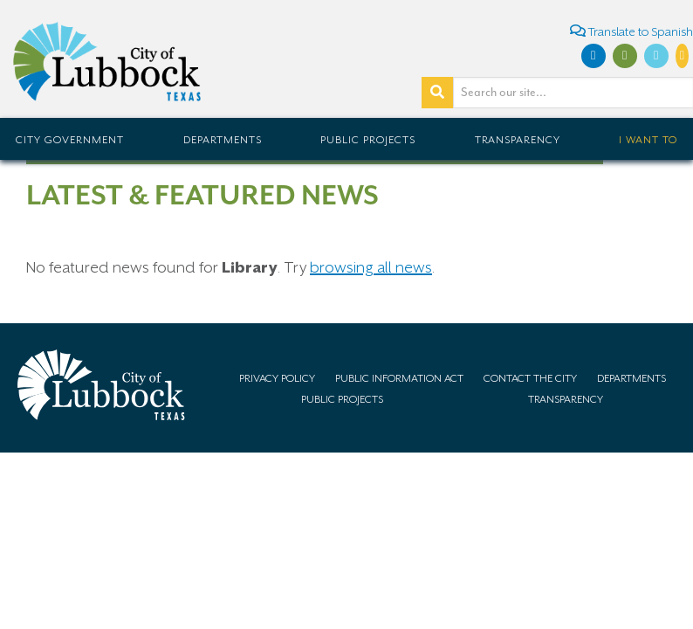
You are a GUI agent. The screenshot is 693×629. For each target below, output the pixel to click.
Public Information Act (399, 378)
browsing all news (371, 267)
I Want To (648, 140)
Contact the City (530, 378)
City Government (70, 140)
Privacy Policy (277, 378)
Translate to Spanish (631, 31)
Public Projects (367, 140)
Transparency (517, 140)
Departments (222, 140)
